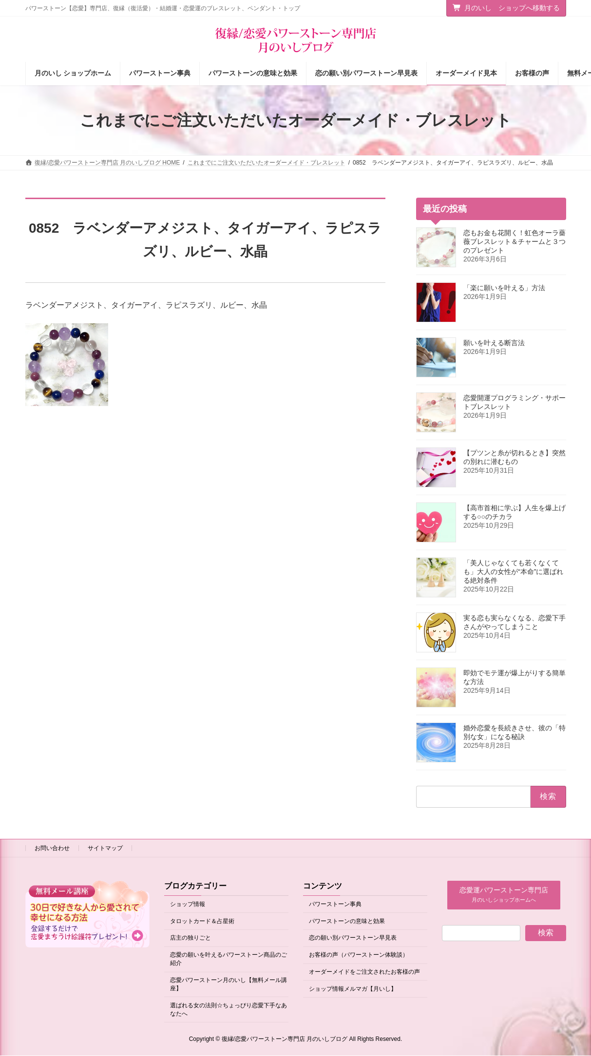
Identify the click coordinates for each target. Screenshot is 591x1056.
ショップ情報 (187, 904)
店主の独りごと (190, 938)
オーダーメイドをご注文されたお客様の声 (364, 971)
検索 (545, 932)
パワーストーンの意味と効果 (347, 921)
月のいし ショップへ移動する (506, 8)
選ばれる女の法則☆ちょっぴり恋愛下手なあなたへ (228, 1009)
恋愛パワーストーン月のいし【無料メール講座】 (228, 984)
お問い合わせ (52, 848)
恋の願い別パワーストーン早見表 (353, 938)
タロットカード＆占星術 (202, 921)
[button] (503, 895)
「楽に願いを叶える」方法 (504, 288)
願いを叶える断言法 (494, 343)
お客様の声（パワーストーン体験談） (358, 955)
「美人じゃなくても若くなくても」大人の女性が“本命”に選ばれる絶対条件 (513, 571)
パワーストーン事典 (335, 904)
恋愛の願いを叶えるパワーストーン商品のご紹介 (228, 959)
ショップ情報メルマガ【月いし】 (353, 988)
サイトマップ (105, 848)
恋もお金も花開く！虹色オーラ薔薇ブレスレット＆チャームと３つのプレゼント (514, 241)
